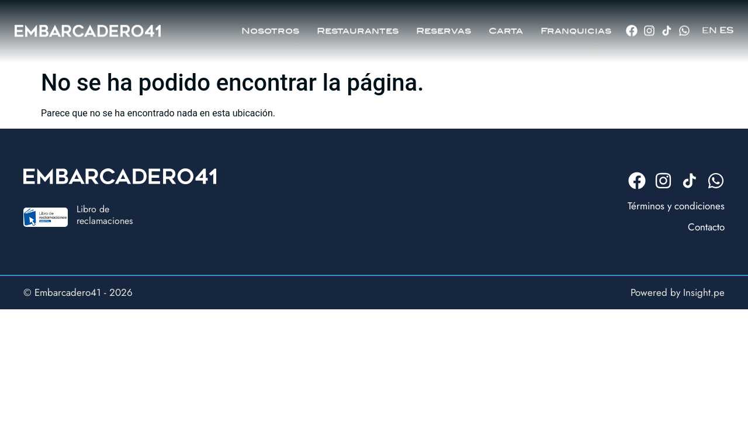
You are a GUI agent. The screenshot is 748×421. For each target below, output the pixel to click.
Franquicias (576, 27)
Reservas (443, 27)
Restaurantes (358, 27)
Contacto (706, 227)
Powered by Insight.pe (678, 292)
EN (709, 26)
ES (726, 26)
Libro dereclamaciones (105, 214)
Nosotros (270, 27)
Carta (506, 27)
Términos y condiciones (676, 206)
